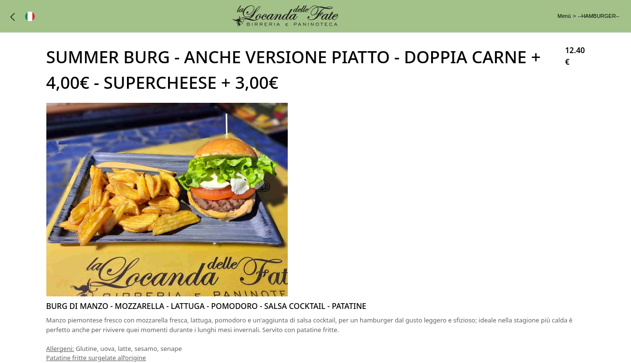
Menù (564, 16)
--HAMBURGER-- (598, 16)
